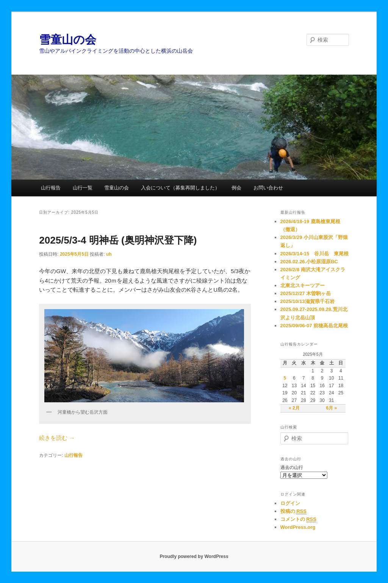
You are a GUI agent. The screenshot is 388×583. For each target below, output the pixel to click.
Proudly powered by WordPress (194, 556)
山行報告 (51, 188)
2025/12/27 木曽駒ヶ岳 (305, 293)
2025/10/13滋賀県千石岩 (307, 301)
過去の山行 (291, 467)
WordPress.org (298, 527)
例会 (236, 188)
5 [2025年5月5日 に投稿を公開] (284, 378)
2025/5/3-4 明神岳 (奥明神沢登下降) (118, 240)
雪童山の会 (67, 39)
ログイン (290, 503)
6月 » (331, 408)
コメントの (298, 519)
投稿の (293, 511)
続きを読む (57, 438)
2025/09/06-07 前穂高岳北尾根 (314, 325)
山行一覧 (82, 188)
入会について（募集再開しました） (180, 188)
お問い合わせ (268, 188)
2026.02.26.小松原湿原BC (309, 261)
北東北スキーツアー (302, 285)
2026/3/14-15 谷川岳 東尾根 (314, 253)
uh (109, 254)
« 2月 (294, 408)
